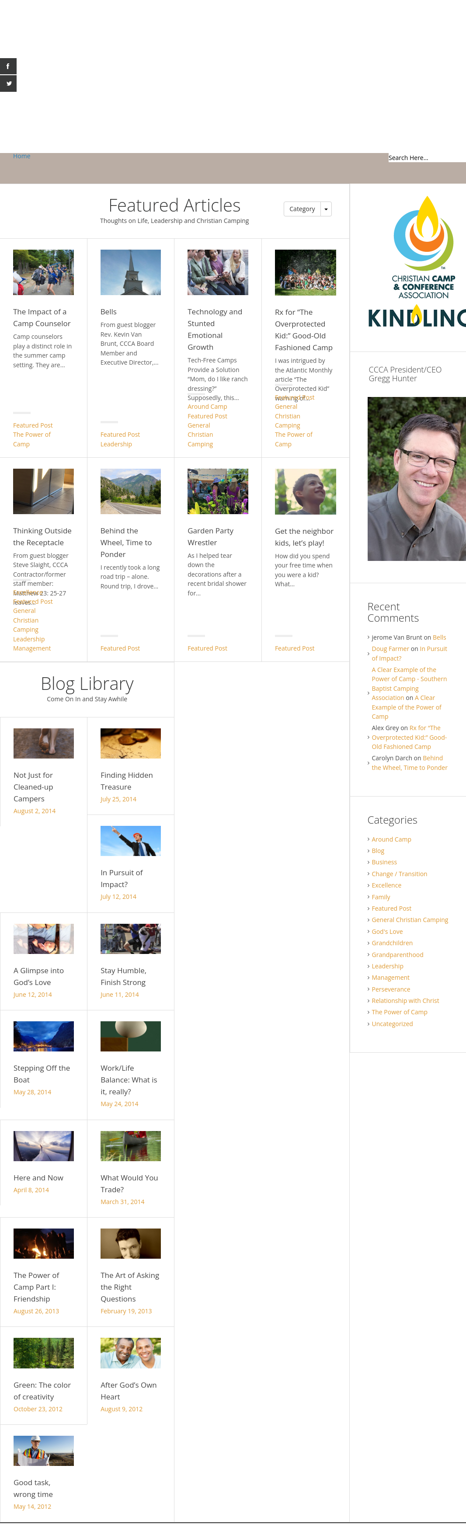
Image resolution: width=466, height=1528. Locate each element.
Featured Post (33, 425)
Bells (109, 311)
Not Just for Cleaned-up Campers (33, 787)
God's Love (387, 931)
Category (302, 209)
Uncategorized (392, 1024)
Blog (378, 850)
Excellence (28, 592)
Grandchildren (392, 943)
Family (381, 897)
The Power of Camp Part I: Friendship (36, 1287)
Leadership (116, 444)
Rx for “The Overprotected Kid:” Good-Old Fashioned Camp (409, 737)
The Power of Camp (400, 1012)
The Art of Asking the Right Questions (130, 1287)
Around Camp (207, 406)
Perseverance (391, 989)
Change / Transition (400, 874)
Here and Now (38, 1178)
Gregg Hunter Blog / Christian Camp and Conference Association (6, 168)
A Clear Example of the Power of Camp (407, 706)
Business (384, 862)
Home (22, 156)
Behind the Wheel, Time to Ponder (126, 542)
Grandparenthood (398, 954)
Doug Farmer (391, 648)
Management (32, 648)
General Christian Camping (200, 434)
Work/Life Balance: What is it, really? (129, 1079)
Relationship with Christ (405, 1000)
